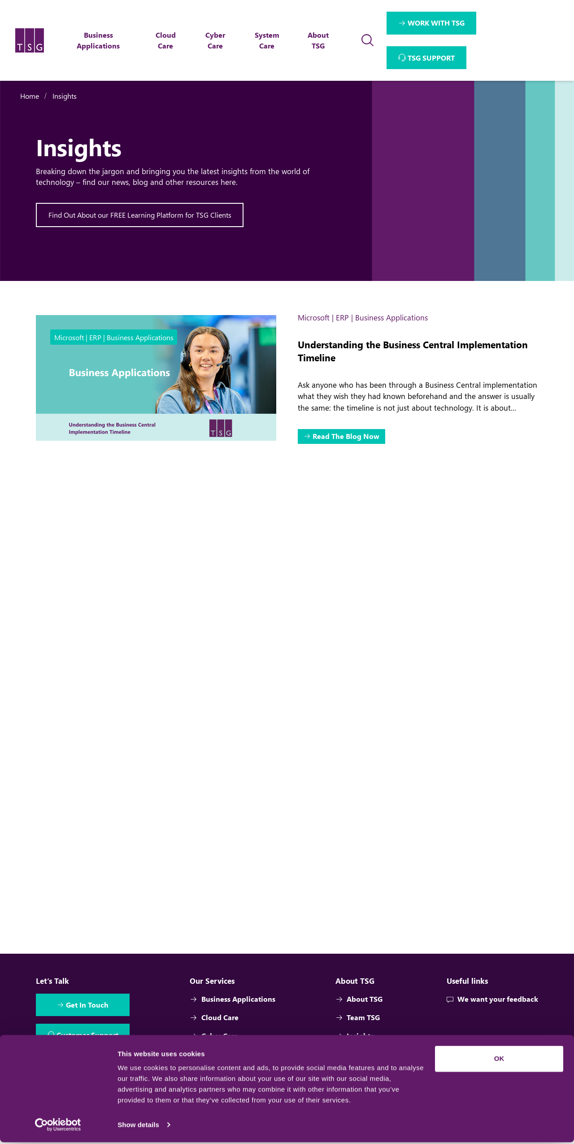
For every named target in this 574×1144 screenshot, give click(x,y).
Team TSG (357, 1031)
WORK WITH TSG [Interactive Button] (436, 22)
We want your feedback (492, 1012)
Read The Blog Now (346, 437)
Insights (64, 96)
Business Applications (233, 1012)
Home (29, 96)
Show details (138, 1126)
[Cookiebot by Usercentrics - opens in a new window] (58, 1126)
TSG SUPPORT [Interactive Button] (431, 57)
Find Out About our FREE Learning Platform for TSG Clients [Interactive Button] (139, 214)
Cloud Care (214, 1031)
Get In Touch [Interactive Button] (88, 1019)
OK (499, 1060)
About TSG (359, 1012)
